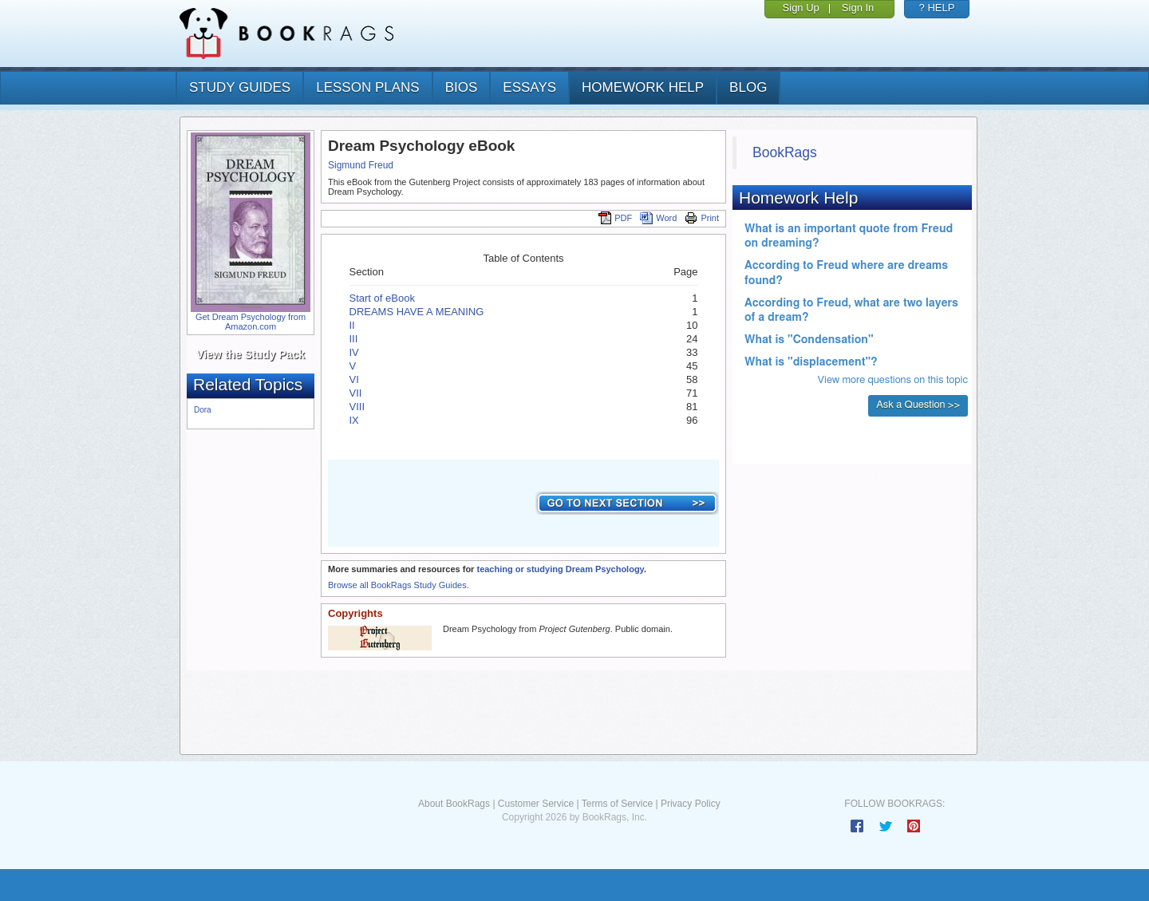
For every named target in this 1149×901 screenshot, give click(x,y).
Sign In (858, 8)
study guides (239, 87)
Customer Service (536, 803)
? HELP (937, 8)
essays (529, 87)
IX (354, 420)
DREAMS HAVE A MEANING (416, 312)
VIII (357, 407)
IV (354, 352)
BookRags (784, 152)
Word (658, 218)
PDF (615, 218)
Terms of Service (617, 803)
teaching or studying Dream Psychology (559, 569)
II (352, 325)
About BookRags (454, 803)
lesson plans (367, 87)
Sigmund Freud (360, 165)
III (353, 339)
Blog (748, 87)
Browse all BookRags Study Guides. (398, 585)
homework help (643, 87)
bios (461, 87)
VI (354, 379)
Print (702, 218)
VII (355, 393)
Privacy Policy (691, 803)
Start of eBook (382, 298)
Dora (202, 409)
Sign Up (801, 8)
